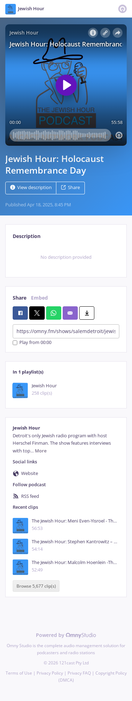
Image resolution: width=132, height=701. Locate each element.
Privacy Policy (50, 673)
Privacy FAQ (79, 673)
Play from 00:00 (32, 342)
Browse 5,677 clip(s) (36, 586)
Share (70, 187)
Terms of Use (19, 673)
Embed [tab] (39, 297)
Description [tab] (26, 236)
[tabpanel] (66, 257)
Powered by (66, 635)
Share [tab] (19, 297)
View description (31, 187)
